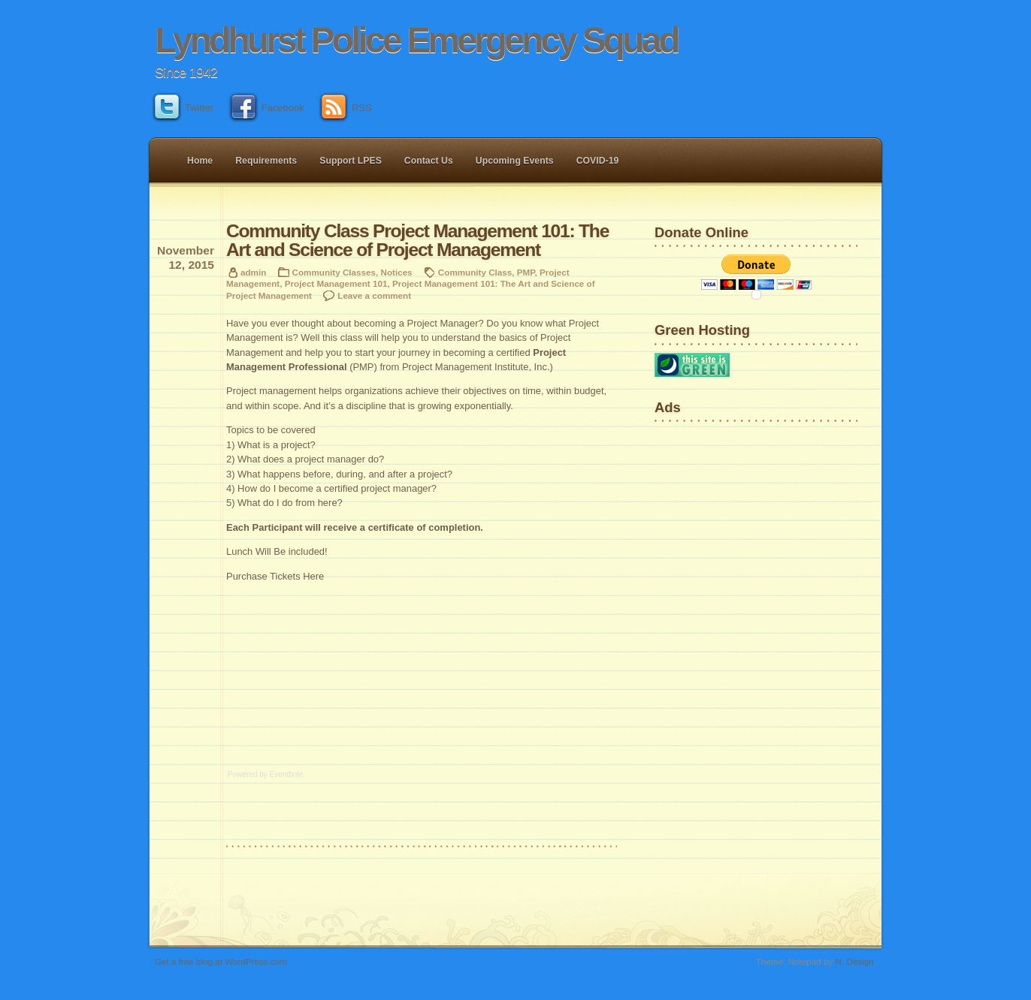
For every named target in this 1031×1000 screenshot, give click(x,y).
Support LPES (350, 160)
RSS (347, 107)
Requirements (266, 160)
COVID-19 (597, 160)
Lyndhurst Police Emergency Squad (416, 40)
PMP (526, 272)
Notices (396, 272)
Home (200, 160)
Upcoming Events (515, 160)
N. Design (855, 961)
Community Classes (334, 272)
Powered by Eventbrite (266, 774)
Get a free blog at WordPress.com (221, 961)
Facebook (267, 107)
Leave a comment (374, 295)
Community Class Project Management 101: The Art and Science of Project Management (417, 240)
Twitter (184, 107)
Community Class (475, 272)
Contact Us (428, 160)
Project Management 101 (336, 283)
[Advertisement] (701, 476)
